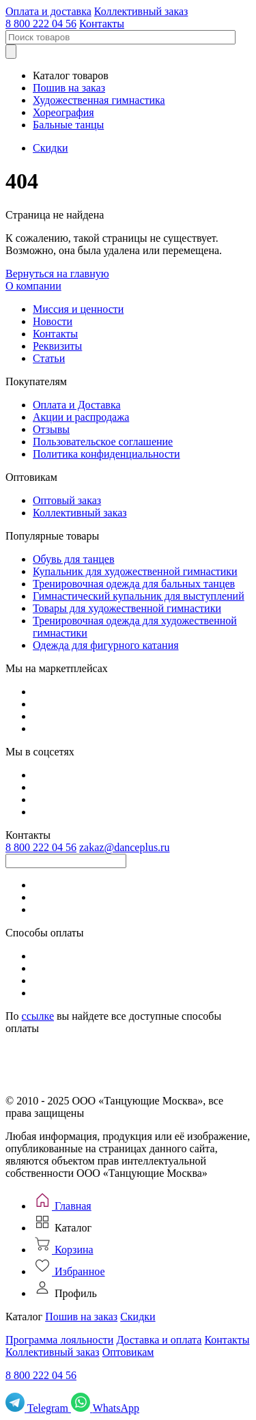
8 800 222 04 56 (40, 23)
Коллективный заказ (141, 11)
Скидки (50, 148)
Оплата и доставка (48, 11)
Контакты (101, 23)
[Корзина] (63, 1249)
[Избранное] (69, 1271)
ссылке (38, 1016)
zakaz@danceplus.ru (124, 847)
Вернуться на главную (57, 273)
